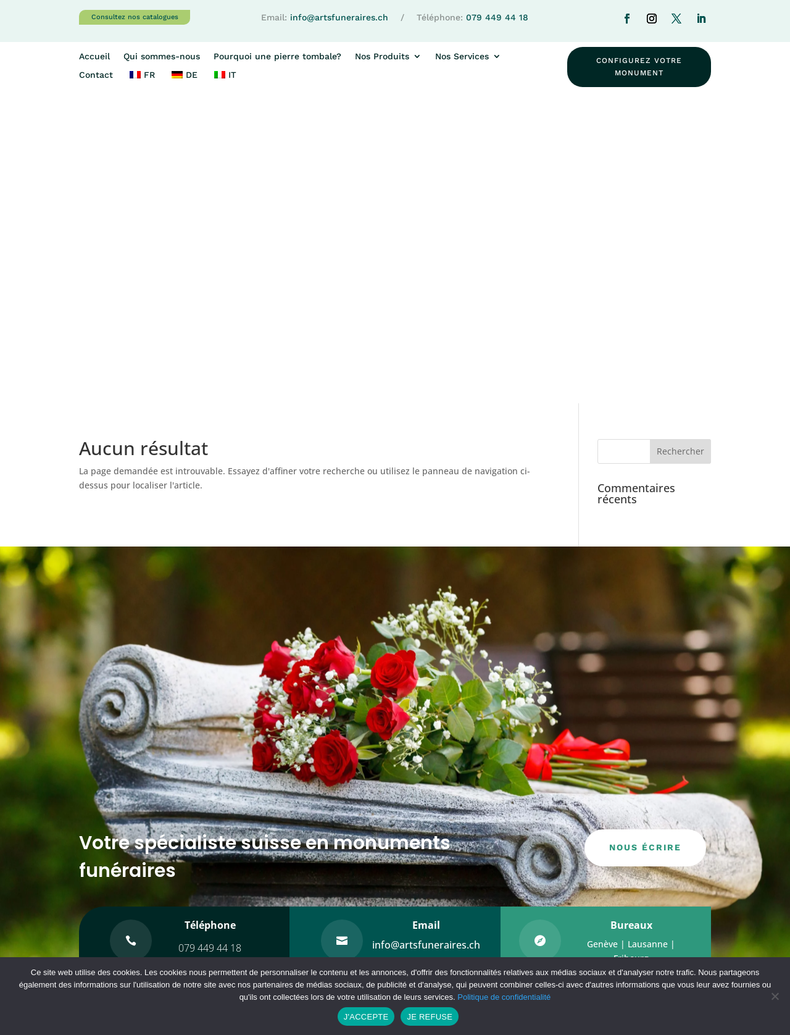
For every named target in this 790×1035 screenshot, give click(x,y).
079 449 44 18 (497, 17)
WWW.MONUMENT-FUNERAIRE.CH (477, 892)
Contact (96, 75)
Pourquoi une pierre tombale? (277, 56)
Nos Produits (382, 56)
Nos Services (462, 56)
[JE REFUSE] (774, 996)
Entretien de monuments (632, 836)
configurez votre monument (639, 66)
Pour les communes (621, 911)
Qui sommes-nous (161, 56)
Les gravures (606, 887)
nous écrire (645, 543)
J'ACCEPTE (366, 1016)
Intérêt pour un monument (470, 821)
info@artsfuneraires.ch (339, 17)
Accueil (94, 56)
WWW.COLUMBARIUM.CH (460, 907)
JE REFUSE (429, 1016)
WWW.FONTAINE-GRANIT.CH (465, 922)
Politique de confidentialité (504, 997)
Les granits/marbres (622, 861)
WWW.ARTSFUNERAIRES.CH (463, 876)
